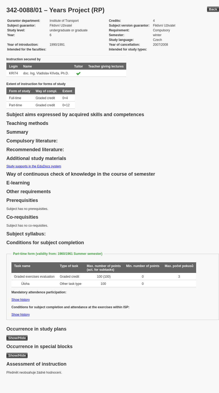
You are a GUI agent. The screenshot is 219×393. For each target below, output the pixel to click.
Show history (20, 300)
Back (213, 9)
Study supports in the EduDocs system (33, 166)
